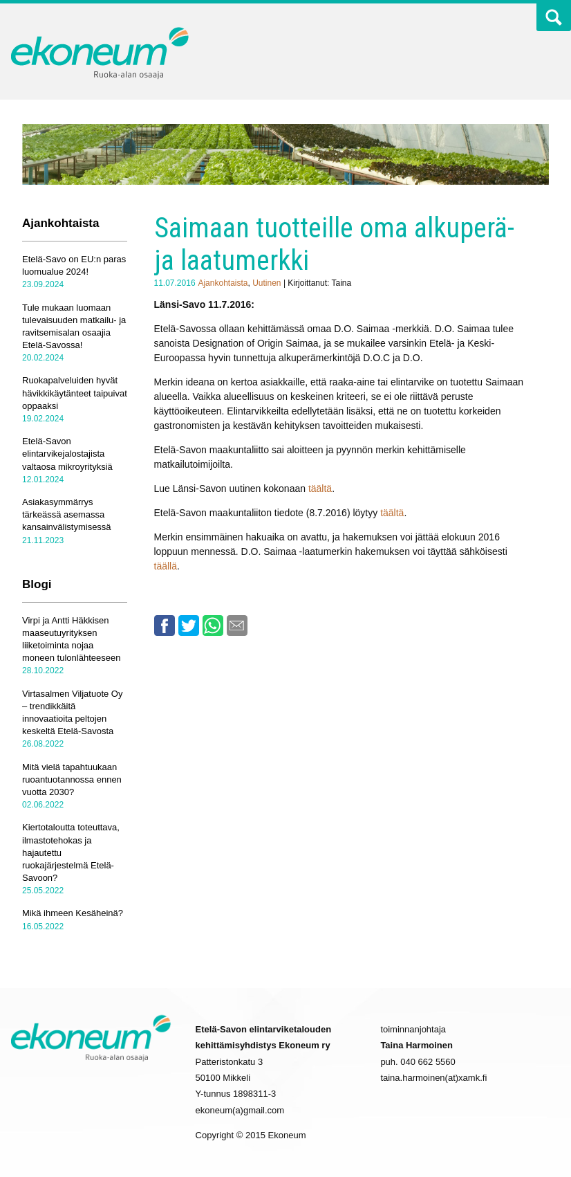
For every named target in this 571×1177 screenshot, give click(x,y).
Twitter (517, 20)
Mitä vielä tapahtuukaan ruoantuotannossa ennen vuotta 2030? (72, 779)
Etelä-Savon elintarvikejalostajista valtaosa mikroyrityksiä (67, 453)
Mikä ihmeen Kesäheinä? (72, 913)
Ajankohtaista (222, 283)
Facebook (164, 625)
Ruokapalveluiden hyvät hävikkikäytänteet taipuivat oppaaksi (74, 392)
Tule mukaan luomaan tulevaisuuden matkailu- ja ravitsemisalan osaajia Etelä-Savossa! (74, 326)
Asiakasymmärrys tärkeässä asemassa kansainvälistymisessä (66, 514)
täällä (165, 566)
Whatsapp (213, 625)
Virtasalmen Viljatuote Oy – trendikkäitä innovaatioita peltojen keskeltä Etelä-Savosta (72, 712)
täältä (320, 488)
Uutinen (266, 283)
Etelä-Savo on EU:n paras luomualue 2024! (74, 265)
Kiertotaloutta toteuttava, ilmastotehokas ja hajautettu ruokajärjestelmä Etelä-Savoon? (71, 852)
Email (237, 625)
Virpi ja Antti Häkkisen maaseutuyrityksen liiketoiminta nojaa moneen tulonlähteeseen (71, 639)
